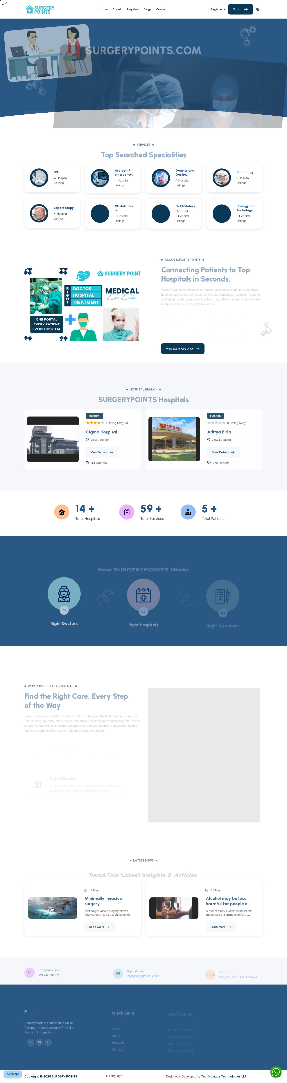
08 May (215, 895)
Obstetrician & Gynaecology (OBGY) (124, 208)
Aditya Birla (219, 436)
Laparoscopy (64, 208)
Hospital (94, 420)
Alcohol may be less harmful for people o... (228, 905)
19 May (94, 895)
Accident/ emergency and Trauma (124, 172)
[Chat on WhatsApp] (275, 1071)
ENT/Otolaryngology (185, 208)
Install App (12, 1073)
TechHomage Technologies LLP (224, 1076)
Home (104, 9)
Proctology (245, 172)
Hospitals (132, 9)
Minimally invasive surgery (103, 905)
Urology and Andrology (246, 208)
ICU (56, 172)
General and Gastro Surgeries (184, 172)
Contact (162, 9)
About (116, 9)
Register (216, 9)
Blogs (147, 9)
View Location (100, 444)
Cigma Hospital (101, 436)
